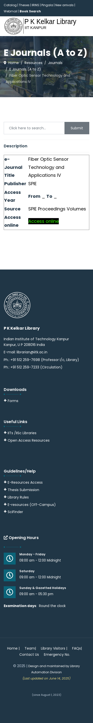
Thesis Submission (23, 489)
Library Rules (16, 497)
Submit (77, 128)
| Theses (23, 5)
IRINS (36, 5)
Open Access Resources (29, 440)
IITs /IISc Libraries (22, 432)
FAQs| (77, 648)
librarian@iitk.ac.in (32, 352)
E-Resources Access (25, 482)
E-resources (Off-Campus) (32, 504)
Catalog (10, 5)
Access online (43, 221)
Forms (11, 400)
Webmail (10, 11)
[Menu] (86, 46)
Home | (13, 648)
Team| (30, 648)
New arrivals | (65, 5)
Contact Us (29, 654)
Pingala (47, 5)
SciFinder (13, 511)
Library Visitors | (54, 648)
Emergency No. (57, 654)
